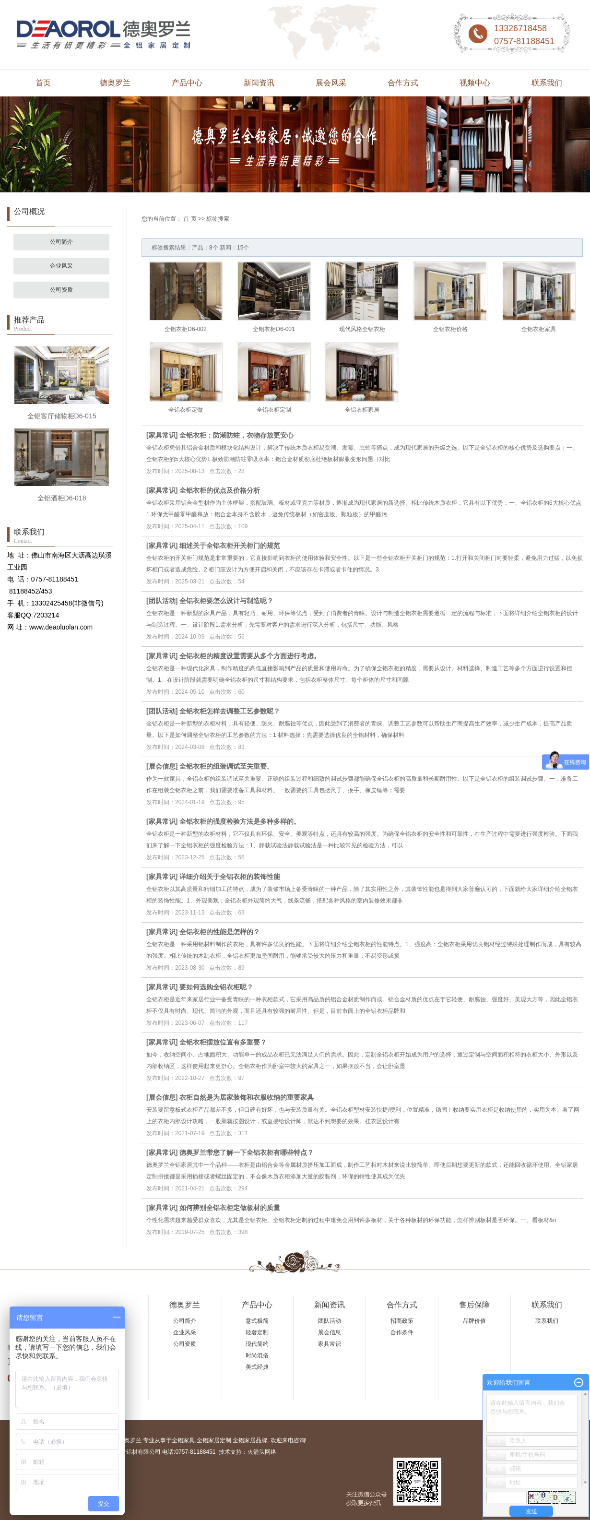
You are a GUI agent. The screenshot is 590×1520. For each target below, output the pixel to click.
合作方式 (403, 83)
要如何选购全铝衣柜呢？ (216, 987)
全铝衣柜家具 (538, 329)
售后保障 (474, 1305)
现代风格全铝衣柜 (362, 329)
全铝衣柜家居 (362, 409)
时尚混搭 (257, 1355)
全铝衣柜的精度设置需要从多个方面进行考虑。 (249, 656)
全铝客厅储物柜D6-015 (61, 416)
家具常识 (162, 435)
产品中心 (187, 83)
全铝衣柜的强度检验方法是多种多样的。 (239, 821)
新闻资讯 (259, 83)
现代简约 (257, 1344)
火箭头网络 (262, 1452)
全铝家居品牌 (250, 1440)
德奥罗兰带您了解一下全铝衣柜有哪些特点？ (246, 1152)
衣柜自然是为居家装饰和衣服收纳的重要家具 (246, 1097)
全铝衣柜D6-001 (274, 329)
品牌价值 (474, 1321)
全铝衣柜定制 (274, 409)
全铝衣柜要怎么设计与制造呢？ (226, 601)
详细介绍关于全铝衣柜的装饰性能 (229, 876)
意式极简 (257, 1321)
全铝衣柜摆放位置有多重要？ (223, 1042)
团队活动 (162, 601)
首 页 (189, 218)
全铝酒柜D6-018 (61, 498)
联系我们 (546, 83)
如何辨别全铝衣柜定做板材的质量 (229, 1207)
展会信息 (162, 766)
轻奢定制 (257, 1332)
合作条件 (401, 1332)
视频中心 (475, 83)
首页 (43, 83)
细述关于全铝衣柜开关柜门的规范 (229, 545)
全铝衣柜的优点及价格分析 (219, 490)
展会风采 (331, 83)
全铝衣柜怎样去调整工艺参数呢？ (229, 711)
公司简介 (61, 241)
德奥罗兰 (115, 83)
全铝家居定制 (214, 1440)
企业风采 (61, 265)
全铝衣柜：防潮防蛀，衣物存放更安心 (236, 435)
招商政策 (401, 1321)
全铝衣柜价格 (450, 329)
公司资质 (61, 289)
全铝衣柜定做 (185, 409)
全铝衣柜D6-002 (185, 329)
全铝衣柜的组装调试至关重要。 (226, 766)
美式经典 (257, 1367)
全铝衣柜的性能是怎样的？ (219, 932)
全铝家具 (183, 1440)
